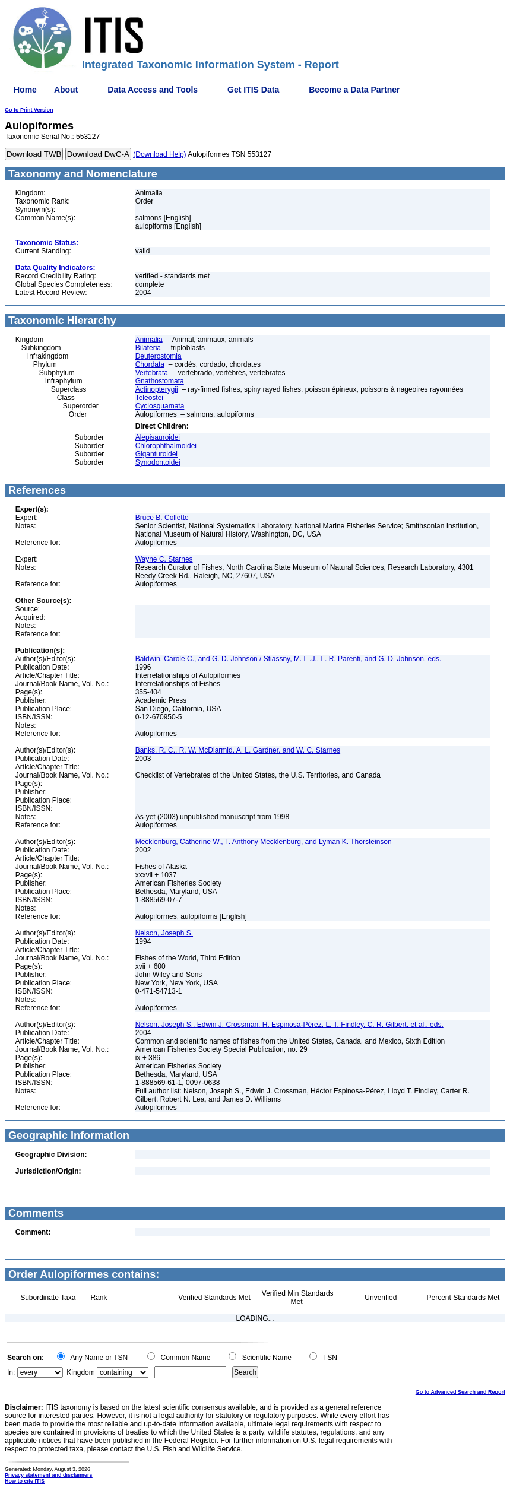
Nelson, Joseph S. (164, 933)
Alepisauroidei (157, 437)
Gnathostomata (159, 381)
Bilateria (148, 348)
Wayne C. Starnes (164, 559)
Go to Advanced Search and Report (460, 1392)
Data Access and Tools (152, 89)
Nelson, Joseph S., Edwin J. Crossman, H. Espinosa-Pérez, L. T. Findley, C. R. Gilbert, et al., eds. (289, 1024)
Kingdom (80, 1372)
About (66, 89)
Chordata (149, 364)
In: (11, 1372)
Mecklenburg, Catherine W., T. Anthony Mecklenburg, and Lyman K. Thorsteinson (263, 842)
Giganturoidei (156, 454)
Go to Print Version (29, 110)
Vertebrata (151, 373)
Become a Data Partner (354, 89)
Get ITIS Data (253, 89)
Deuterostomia (158, 356)
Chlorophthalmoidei (166, 446)
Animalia (149, 339)
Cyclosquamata (160, 406)
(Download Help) (159, 154)
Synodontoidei (157, 462)
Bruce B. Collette (162, 517)
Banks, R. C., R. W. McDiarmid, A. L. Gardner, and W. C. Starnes (237, 750)
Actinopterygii (156, 389)
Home (25, 89)
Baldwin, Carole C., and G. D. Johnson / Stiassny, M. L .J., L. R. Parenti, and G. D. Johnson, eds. (288, 659)
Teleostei (149, 398)
